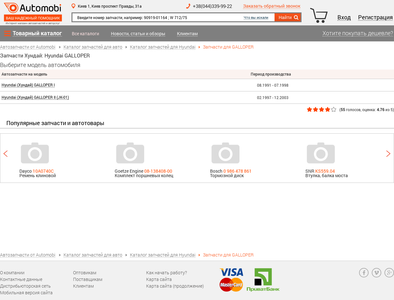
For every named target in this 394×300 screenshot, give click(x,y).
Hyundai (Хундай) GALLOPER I (28, 85)
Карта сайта (159, 279)
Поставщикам (87, 279)
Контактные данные (21, 279)
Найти (289, 17)
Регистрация (375, 17)
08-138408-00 (158, 171)
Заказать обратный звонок (271, 6)
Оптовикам (84, 273)
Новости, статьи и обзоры (138, 34)
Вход (344, 17)
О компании (12, 273)
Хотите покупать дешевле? (358, 33)
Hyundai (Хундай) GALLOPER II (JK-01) (35, 97)
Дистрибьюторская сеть (25, 286)
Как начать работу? (166, 273)
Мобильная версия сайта (26, 293)
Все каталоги (85, 33)
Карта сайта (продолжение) (175, 286)
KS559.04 (325, 171)
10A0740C (43, 171)
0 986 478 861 (237, 171)
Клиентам (187, 34)
